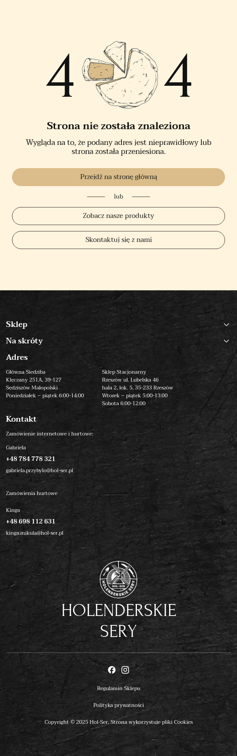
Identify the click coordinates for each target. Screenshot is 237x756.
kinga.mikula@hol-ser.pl (34, 533)
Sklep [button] (118, 324)
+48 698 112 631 (31, 521)
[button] (226, 324)
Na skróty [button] (118, 341)
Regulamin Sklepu (118, 688)
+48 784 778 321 (31, 459)
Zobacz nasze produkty (118, 216)
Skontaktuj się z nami (119, 240)
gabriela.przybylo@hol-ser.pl (39, 470)
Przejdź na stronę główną (118, 177)
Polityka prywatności (118, 705)
